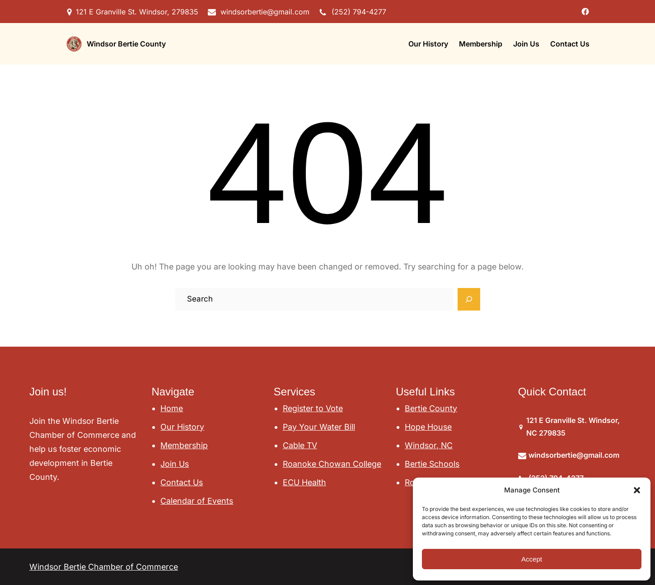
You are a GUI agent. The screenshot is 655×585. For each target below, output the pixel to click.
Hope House (428, 427)
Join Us (174, 464)
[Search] (469, 299)
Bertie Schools (432, 464)
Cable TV (300, 445)
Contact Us (181, 482)
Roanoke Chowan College (332, 464)
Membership (184, 445)
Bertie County (431, 408)
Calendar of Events (196, 501)
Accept (531, 559)
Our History (182, 427)
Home (171, 408)
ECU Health (304, 482)
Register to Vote (313, 408)
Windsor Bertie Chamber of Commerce (103, 566)
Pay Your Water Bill (319, 427)
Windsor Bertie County (126, 43)
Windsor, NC (429, 445)
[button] (636, 490)
